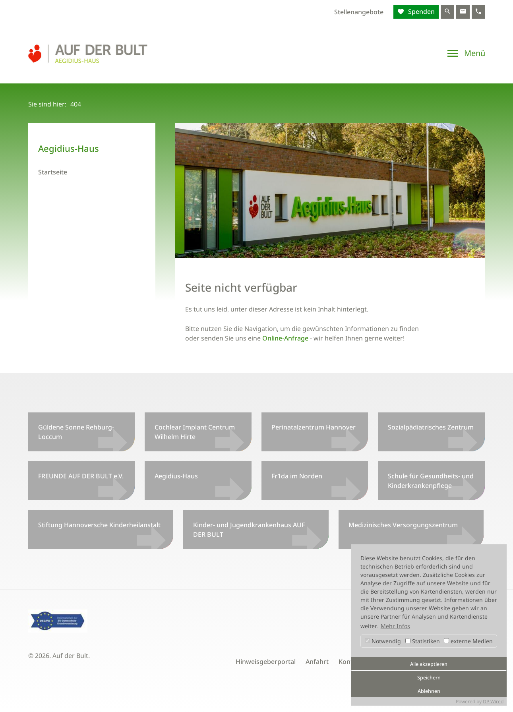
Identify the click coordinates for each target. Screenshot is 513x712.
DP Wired (493, 701)
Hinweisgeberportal (266, 661)
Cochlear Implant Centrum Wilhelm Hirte (195, 432)
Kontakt (350, 661)
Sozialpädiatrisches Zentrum (431, 427)
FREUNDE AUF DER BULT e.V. (81, 476)
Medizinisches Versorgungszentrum (403, 524)
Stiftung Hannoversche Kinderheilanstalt (99, 524)
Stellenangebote (358, 12)
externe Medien (468, 641)
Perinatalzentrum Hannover (313, 427)
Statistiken (422, 641)
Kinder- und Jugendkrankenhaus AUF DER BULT (249, 529)
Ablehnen (429, 691)
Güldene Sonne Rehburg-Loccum (76, 432)
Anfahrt (317, 661)
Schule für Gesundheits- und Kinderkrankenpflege (431, 481)
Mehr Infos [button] (395, 626)
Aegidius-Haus (176, 476)
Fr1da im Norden (296, 476)
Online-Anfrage (285, 338)
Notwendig (383, 641)
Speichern (429, 677)
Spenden (421, 11)
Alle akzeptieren (428, 664)
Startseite (52, 172)
